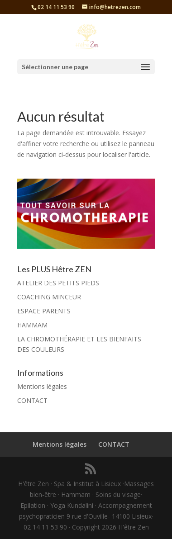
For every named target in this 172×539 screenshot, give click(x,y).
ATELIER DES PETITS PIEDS (58, 283)
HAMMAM (32, 325)
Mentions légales (42, 386)
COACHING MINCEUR (49, 297)
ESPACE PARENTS (44, 311)
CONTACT (32, 400)
